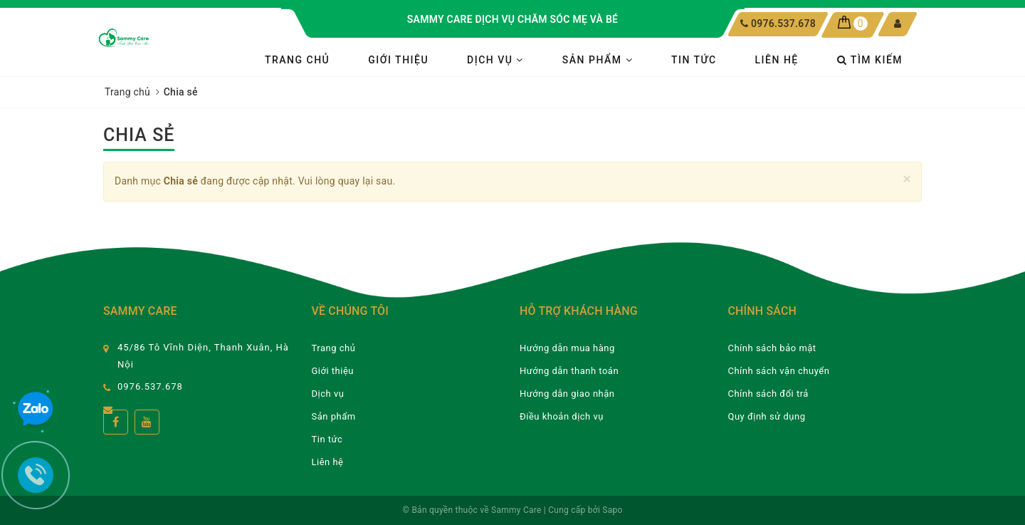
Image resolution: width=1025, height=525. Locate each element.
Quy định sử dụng (767, 416)
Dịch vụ (495, 60)
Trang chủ (297, 60)
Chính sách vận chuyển (779, 370)
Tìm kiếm (870, 60)
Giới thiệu (398, 60)
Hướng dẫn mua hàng (567, 348)
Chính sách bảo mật (772, 348)
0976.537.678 (782, 23)
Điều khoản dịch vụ (562, 416)
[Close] (907, 179)
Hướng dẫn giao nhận (567, 393)
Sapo (612, 510)
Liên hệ (777, 60)
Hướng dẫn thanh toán (569, 370)
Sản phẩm (597, 60)
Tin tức (694, 60)
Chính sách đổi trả (768, 393)
